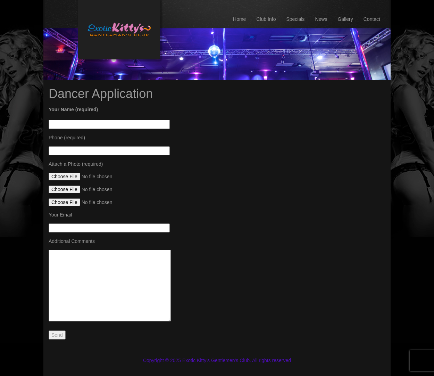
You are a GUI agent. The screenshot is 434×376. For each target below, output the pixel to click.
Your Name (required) (73, 109)
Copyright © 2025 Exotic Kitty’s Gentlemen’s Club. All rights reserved (217, 360)
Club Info (266, 19)
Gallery (345, 19)
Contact (372, 19)
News (321, 19)
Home (239, 19)
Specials (295, 19)
